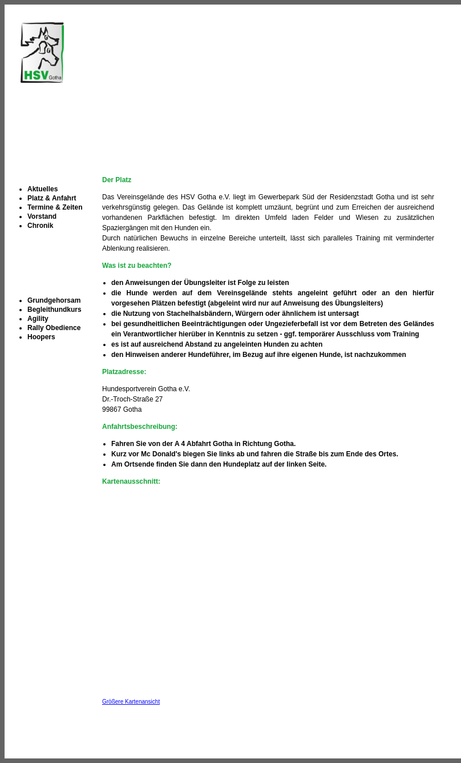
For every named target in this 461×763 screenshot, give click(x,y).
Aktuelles (42, 189)
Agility (37, 319)
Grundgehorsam (53, 300)
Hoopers (41, 337)
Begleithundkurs (54, 310)
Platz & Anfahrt (51, 198)
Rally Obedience (53, 328)
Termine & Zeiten (54, 207)
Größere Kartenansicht (131, 701)
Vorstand (41, 216)
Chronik (40, 226)
